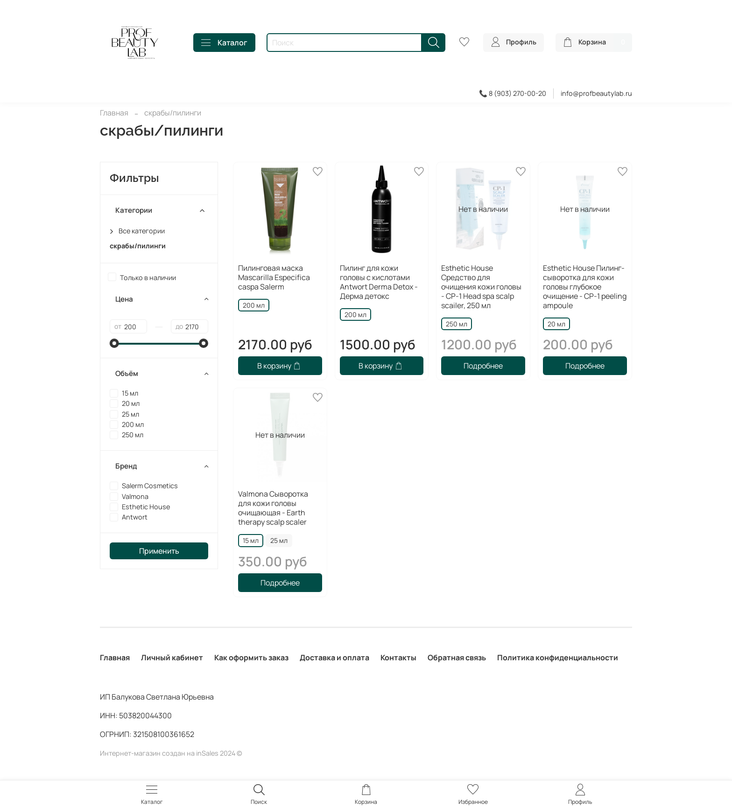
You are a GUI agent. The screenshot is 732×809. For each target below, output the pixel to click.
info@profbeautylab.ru (596, 93)
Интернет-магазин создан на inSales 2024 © (171, 753)
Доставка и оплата (334, 657)
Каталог (224, 42)
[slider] (114, 343)
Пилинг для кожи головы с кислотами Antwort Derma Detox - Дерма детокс (379, 282)
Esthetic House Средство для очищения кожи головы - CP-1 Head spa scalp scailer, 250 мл (481, 287)
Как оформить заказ (251, 657)
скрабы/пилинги (138, 246)
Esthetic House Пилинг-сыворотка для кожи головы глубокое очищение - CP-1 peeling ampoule (584, 287)
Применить (159, 551)
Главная (114, 113)
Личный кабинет (172, 657)
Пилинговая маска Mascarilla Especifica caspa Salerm (274, 277)
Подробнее (483, 366)
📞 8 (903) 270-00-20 (512, 93)
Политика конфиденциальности (557, 657)
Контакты (398, 657)
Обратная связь (457, 657)
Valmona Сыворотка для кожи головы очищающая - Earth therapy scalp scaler (273, 508)
